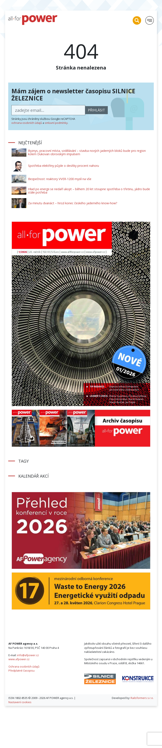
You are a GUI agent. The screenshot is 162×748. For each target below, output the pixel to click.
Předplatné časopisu (21, 670)
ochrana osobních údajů (26, 123)
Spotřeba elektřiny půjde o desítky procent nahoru (63, 166)
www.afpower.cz (19, 659)
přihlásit (96, 110)
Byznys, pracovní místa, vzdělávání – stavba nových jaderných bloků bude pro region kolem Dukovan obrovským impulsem (87, 152)
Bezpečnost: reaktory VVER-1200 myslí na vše (59, 179)
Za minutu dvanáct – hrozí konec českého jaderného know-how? (72, 203)
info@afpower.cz (28, 655)
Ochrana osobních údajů (23, 666)
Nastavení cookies (19, 702)
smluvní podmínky (56, 123)
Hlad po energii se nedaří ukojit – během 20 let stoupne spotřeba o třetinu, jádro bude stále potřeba (89, 190)
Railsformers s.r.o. (142, 698)
